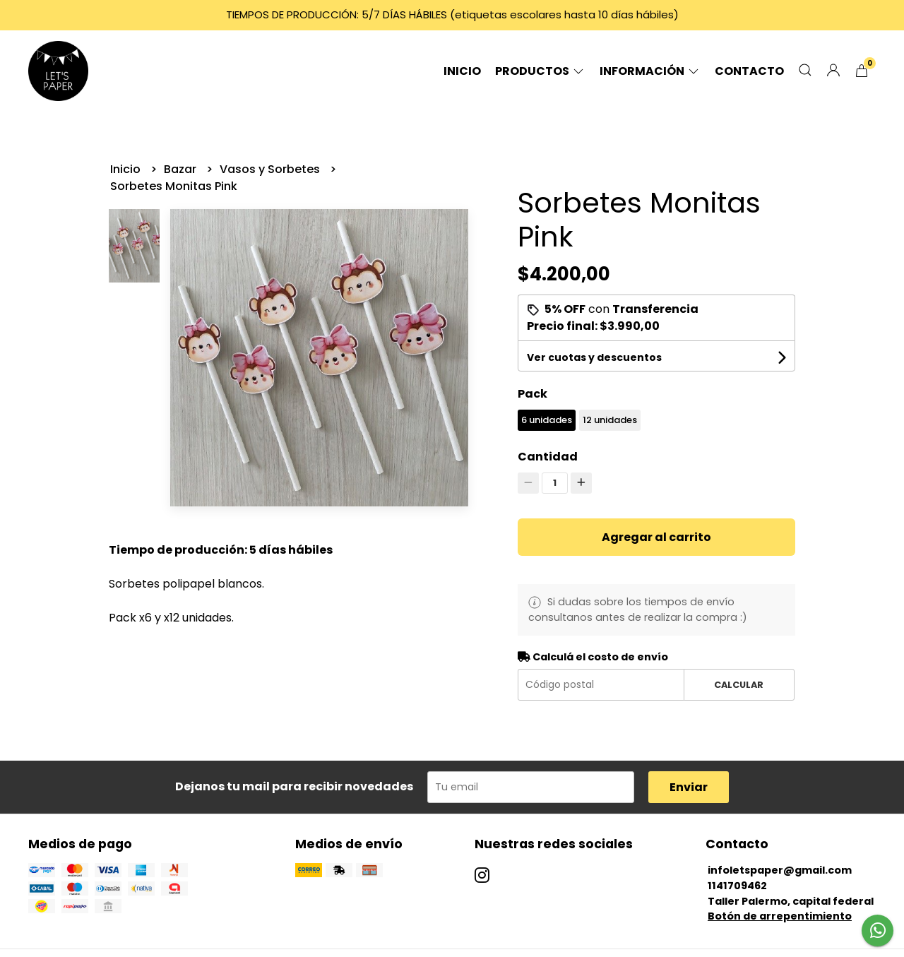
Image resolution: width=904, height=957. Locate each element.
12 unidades (610, 420)
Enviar (689, 787)
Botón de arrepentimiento (780, 916)
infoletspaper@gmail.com (780, 870)
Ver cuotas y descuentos (594, 357)
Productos (540, 71)
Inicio (462, 71)
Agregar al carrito (656, 537)
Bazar (181, 169)
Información (650, 71)
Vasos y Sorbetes (271, 169)
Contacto (749, 71)
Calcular (738, 685)
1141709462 (737, 886)
